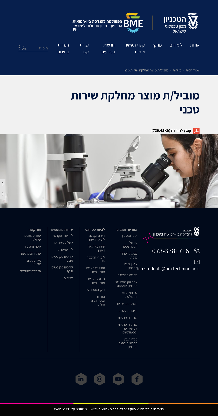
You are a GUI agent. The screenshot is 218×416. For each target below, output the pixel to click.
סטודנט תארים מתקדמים (95, 270)
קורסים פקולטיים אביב (62, 258)
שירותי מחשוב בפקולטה (128, 295)
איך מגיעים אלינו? (34, 262)
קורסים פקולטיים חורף (62, 269)
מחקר (157, 45)
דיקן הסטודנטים (95, 290)
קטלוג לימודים (63, 242)
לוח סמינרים (65, 250)
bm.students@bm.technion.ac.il (168, 268)
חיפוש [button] (23, 48)
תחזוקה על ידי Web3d (70, 409)
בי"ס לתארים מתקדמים (96, 281)
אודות (195, 45)
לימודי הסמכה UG (96, 259)
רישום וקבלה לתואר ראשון (97, 237)
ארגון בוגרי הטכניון (130, 266)
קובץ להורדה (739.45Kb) (175, 130)
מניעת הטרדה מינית (128, 255)
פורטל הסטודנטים (130, 244)
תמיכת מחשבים (127, 304)
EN (75, 30)
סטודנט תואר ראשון (96, 248)
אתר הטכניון (129, 235)
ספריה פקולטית (127, 275)
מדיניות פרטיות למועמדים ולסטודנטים (127, 328)
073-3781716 (170, 250)
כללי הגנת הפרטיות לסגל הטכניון (128, 343)
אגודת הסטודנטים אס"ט (98, 300)
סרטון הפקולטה (31, 253)
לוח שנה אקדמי (63, 235)
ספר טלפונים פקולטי (32, 237)
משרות (177, 70)
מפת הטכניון (33, 246)
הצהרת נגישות (128, 311)
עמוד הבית (193, 70)
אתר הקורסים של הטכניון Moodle (126, 284)
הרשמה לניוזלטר (30, 271)
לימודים (175, 45)
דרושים (68, 278)
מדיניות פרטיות (127, 318)
